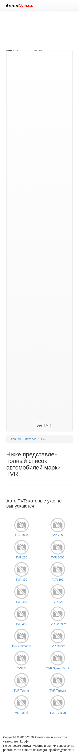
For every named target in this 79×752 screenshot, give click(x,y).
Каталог (30, 439)
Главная (15, 439)
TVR (44, 425)
